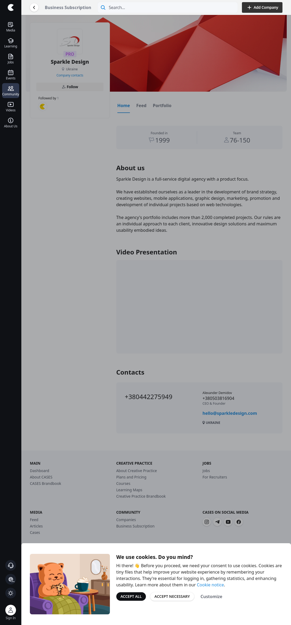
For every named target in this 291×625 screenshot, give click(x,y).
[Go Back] (34, 7)
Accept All (131, 596)
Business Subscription (68, 7)
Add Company (262, 7)
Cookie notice (210, 585)
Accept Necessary (172, 596)
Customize (211, 596)
